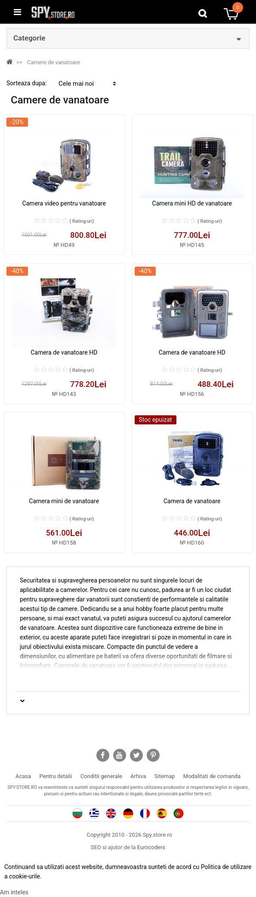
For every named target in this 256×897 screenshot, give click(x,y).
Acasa (23, 776)
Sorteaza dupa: (26, 83)
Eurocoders (151, 847)
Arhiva (138, 776)
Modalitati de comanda (212, 776)
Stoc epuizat (155, 419)
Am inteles (14, 892)
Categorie (29, 38)
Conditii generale (101, 776)
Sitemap (164, 776)
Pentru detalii (55, 776)
